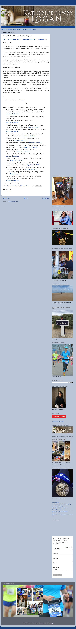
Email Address (62, 548)
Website (55, 562)
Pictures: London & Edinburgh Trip (60, 507)
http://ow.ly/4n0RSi (12, 123)
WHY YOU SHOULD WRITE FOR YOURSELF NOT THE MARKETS (25, 39)
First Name (55, 553)
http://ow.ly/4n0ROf (12, 114)
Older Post (45, 198)
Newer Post (6, 198)
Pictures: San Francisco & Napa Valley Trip (61, 504)
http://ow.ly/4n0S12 (35, 143)
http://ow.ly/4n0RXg (28, 136)
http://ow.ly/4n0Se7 (16, 160)
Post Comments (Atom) (14, 201)
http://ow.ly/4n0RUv (34, 127)
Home (26, 198)
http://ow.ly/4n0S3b (30, 147)
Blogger (52, 623)
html (56, 569)
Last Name (55, 558)
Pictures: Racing (55, 502)
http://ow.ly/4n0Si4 (30, 169)
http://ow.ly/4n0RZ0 (20, 140)
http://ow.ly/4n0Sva (16, 174)
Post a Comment (8, 192)
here (23, 100)
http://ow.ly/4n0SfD (33, 165)
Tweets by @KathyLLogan (58, 421)
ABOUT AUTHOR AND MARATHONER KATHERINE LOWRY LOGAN (18, 29)
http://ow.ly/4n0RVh (12, 131)
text (55, 571)
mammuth (42, 623)
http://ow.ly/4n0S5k (23, 152)
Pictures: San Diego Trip (57, 506)
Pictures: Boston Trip (56, 509)
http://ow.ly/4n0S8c (12, 156)
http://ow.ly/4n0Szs (12, 180)
